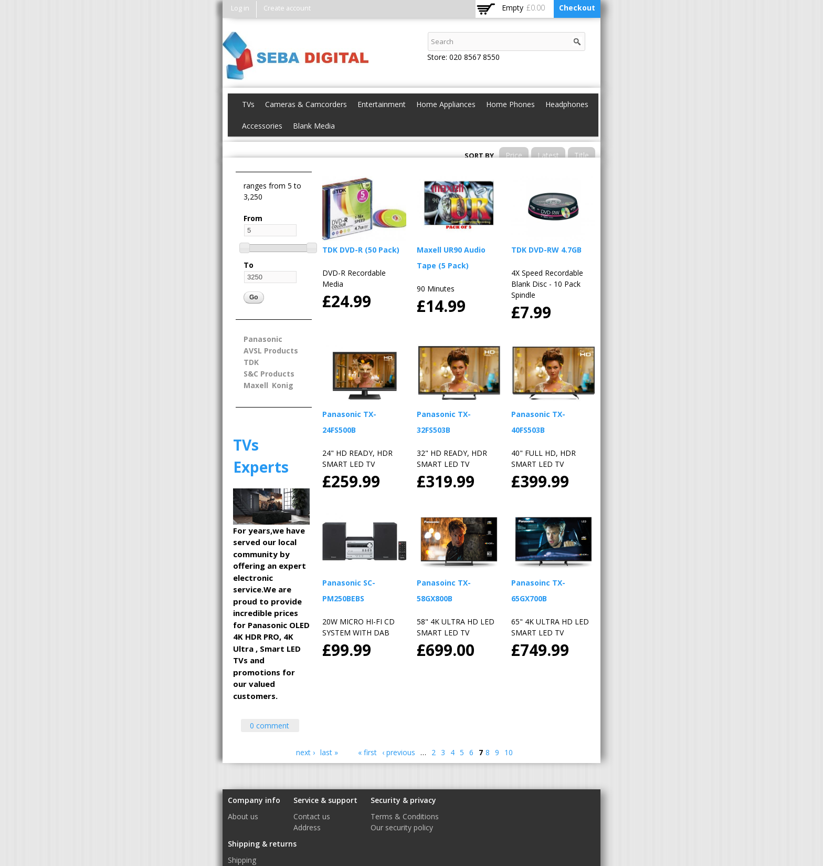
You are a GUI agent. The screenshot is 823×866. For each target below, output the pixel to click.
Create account (287, 8)
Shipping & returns (262, 844)
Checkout (577, 8)
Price (513, 155)
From (253, 218)
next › (305, 752)
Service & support (325, 800)
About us (243, 816)
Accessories (262, 126)
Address (307, 827)
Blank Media (314, 126)
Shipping (242, 860)
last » (329, 752)
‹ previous (398, 752)
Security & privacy (403, 800)
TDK (251, 362)
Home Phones (510, 104)
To (249, 265)
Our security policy (402, 827)
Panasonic (263, 339)
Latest (548, 155)
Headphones (566, 104)
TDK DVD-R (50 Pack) (360, 250)
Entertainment (381, 104)
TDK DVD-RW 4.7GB (546, 250)
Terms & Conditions (405, 816)
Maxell (256, 385)
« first (367, 752)
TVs (248, 104)
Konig (282, 385)
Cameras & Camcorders (306, 104)
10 (508, 752)
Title (581, 155)
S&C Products (269, 374)
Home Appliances (446, 104)
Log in (240, 8)
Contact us (311, 816)
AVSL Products (271, 351)
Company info (254, 800)
